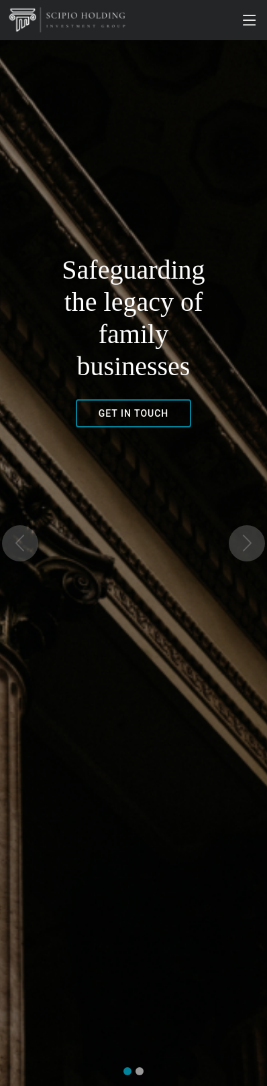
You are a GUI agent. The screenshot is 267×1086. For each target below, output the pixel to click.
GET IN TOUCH (134, 413)
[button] (20, 543)
